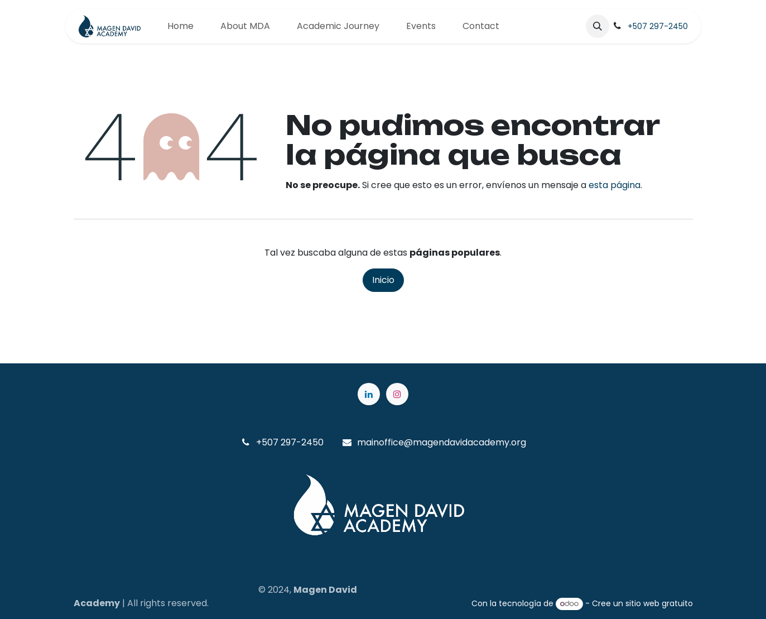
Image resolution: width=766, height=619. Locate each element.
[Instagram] (397, 394)
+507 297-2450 (658, 26)
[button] (597, 26)
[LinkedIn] (369, 394)
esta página (614, 185)
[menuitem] (180, 26)
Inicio (383, 279)
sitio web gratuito (659, 603)
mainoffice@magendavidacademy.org (441, 442)
